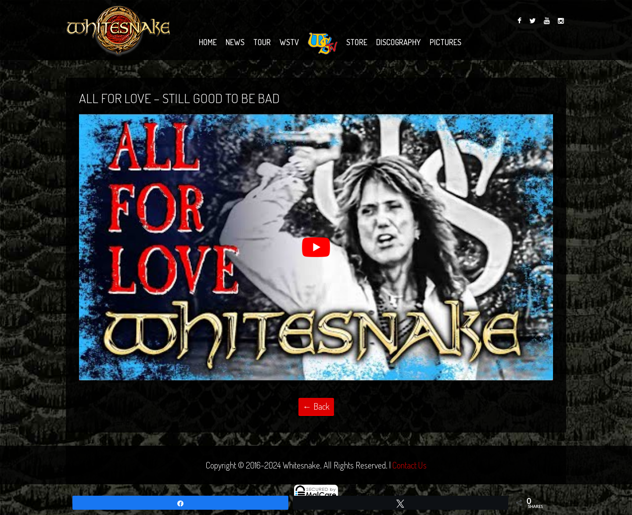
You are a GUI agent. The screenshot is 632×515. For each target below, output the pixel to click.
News (235, 42)
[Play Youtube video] (316, 247)
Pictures (445, 42)
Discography (398, 42)
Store (356, 42)
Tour (262, 42)
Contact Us (409, 465)
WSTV (289, 42)
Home (208, 42)
